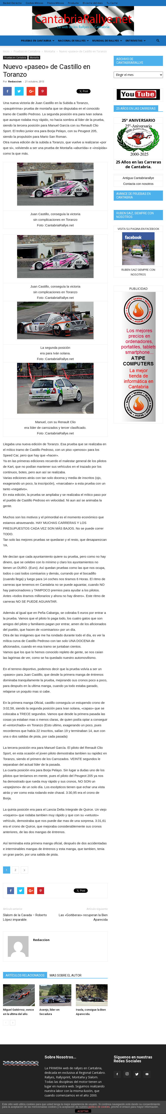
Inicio (6, 51)
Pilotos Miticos (55, 3)
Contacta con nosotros (138, 184)
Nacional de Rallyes (73, 40)
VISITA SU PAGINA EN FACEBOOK (138, 229)
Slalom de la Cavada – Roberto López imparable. (25, 917)
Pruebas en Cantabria (37, 40)
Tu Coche (112, 3)
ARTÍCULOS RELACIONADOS (25, 975)
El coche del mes (92, 3)
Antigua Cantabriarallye (138, 178)
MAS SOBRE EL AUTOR (65, 975)
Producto (73, 3)
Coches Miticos (34, 3)
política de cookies (99, 1106)
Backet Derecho (12, 3)
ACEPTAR (82, 1111)
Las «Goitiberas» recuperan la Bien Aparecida (83, 917)
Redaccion (15, 81)
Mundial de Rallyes (107, 40)
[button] (158, 40)
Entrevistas (136, 40)
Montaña (49, 51)
